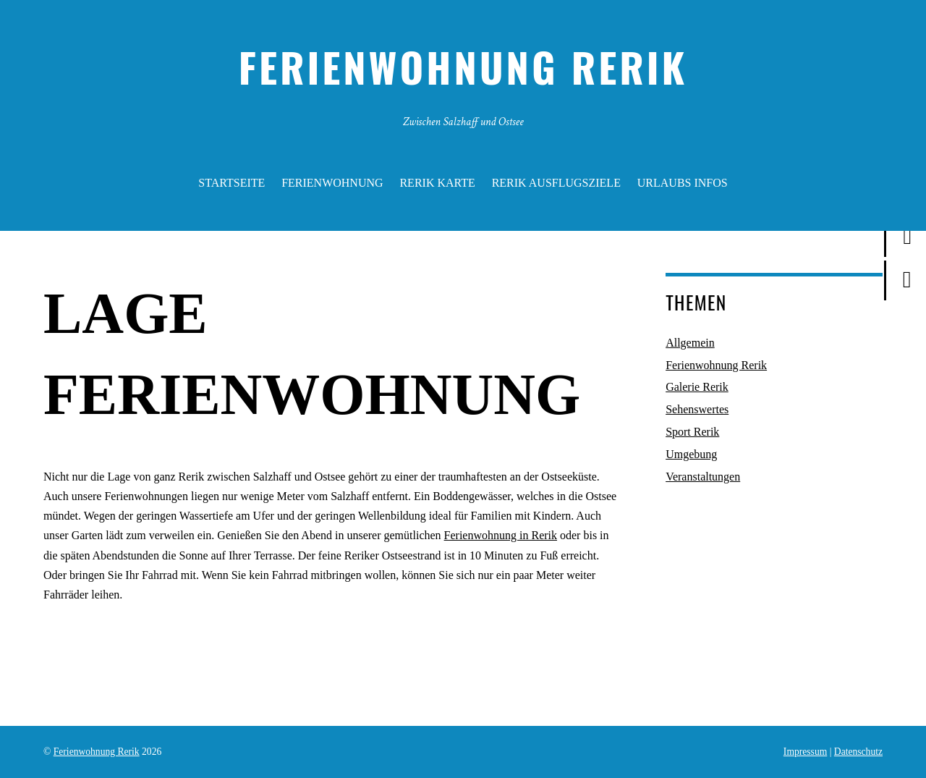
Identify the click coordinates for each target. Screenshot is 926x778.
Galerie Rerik (697, 387)
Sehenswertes (697, 409)
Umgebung (691, 454)
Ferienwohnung (332, 183)
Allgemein (690, 343)
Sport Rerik (692, 432)
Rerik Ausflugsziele (556, 183)
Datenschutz (858, 751)
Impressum (805, 751)
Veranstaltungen (703, 476)
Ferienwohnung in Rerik (500, 535)
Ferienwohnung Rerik (716, 365)
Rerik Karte (437, 183)
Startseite (231, 183)
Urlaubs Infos (682, 183)
